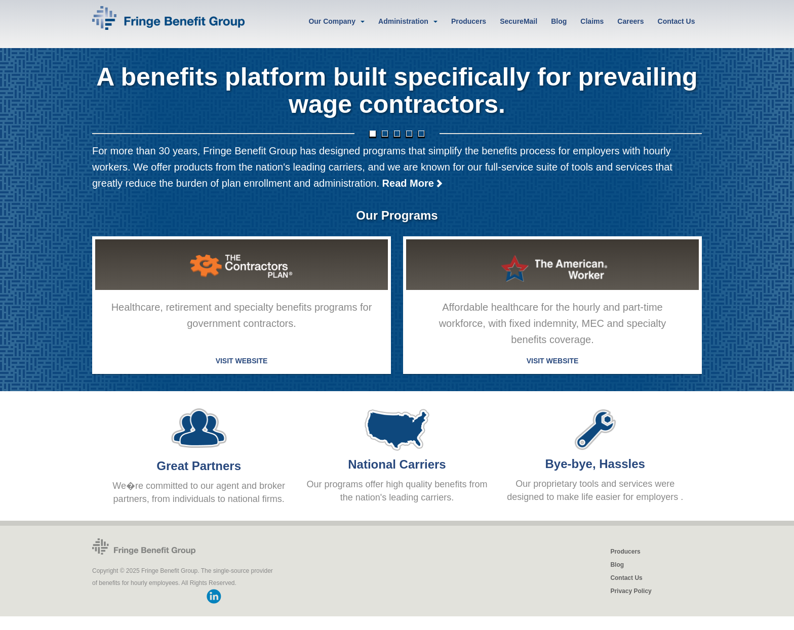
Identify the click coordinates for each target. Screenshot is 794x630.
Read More (412, 184)
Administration (403, 21)
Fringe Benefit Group (143, 547)
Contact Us (676, 21)
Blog (559, 21)
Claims (592, 21)
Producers (468, 21)
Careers (630, 21)
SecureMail (518, 21)
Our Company (331, 21)
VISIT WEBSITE (242, 362)
